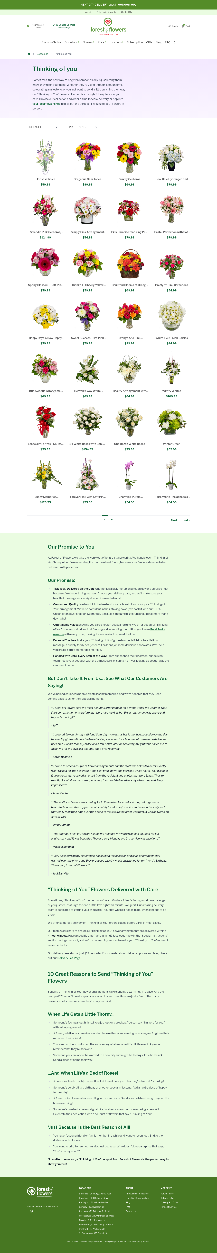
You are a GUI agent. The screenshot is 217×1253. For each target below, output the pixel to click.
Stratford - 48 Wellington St (92, 1229)
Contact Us (126, 12)
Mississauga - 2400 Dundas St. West (96, 1215)
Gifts (149, 42)
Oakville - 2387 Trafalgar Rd (92, 1220)
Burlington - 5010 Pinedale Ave (93, 1202)
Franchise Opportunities (137, 1198)
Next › (174, 520)
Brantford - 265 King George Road (95, 1193)
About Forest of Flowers (137, 1193)
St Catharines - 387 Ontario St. (93, 1233)
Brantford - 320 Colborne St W (93, 1198)
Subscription (135, 42)
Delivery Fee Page (69, 958)
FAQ (167, 42)
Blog (159, 42)
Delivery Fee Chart (169, 1202)
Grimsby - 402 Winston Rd (91, 1207)
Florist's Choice (51, 42)
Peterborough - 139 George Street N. (96, 1224)
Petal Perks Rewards (106, 12)
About (88, 12)
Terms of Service (168, 1207)
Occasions (42, 53)
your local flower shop (47, 103)
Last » (186, 520)
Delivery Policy (167, 1198)
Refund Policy (167, 1193)
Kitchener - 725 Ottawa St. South (94, 1211)
